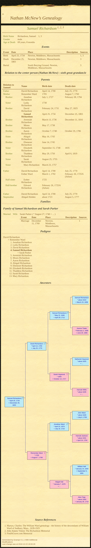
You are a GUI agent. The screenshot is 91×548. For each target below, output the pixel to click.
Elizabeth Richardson (26, 149)
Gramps (17, 540)
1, (58, 27)
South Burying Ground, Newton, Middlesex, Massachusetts (43, 66)
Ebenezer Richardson (26, 143)
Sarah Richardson (26, 160)
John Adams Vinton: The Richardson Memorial (28, 531)
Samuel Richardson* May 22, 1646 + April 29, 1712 (59, 315)
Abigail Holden (28, 197)
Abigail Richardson (26, 137)
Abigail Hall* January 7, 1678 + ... (59, 484)
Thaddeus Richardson (26, 154)
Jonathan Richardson (26, 98)
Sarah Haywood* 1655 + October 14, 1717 (59, 377)
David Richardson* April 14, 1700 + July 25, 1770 (36, 346)
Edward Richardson (26, 186)
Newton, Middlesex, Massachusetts (44, 55)
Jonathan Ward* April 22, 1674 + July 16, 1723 (59, 426)
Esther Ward (27, 174)
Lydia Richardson (26, 104)
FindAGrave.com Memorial (19, 533)
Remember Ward (29, 94)
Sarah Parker (26, 214)
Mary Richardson (32, 165)
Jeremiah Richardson (26, 120)
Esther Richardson (26, 180)
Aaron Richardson (26, 132)
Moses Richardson (26, 126)
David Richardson (29, 91)
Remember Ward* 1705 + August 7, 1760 (37, 455)
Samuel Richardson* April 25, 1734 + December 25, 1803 (14, 401)
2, (61, 27)
